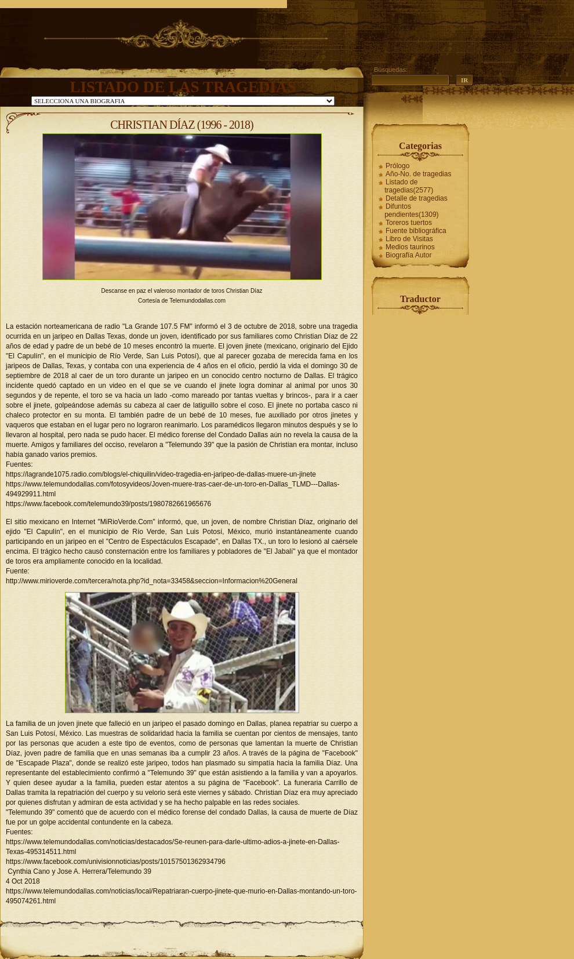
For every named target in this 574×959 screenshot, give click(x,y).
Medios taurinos (410, 247)
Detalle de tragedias (417, 198)
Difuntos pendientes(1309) (411, 210)
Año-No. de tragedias (418, 174)
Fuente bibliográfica (416, 231)
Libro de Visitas (409, 239)
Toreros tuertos (409, 223)
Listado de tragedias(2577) (408, 186)
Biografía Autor (408, 255)
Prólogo (397, 166)
